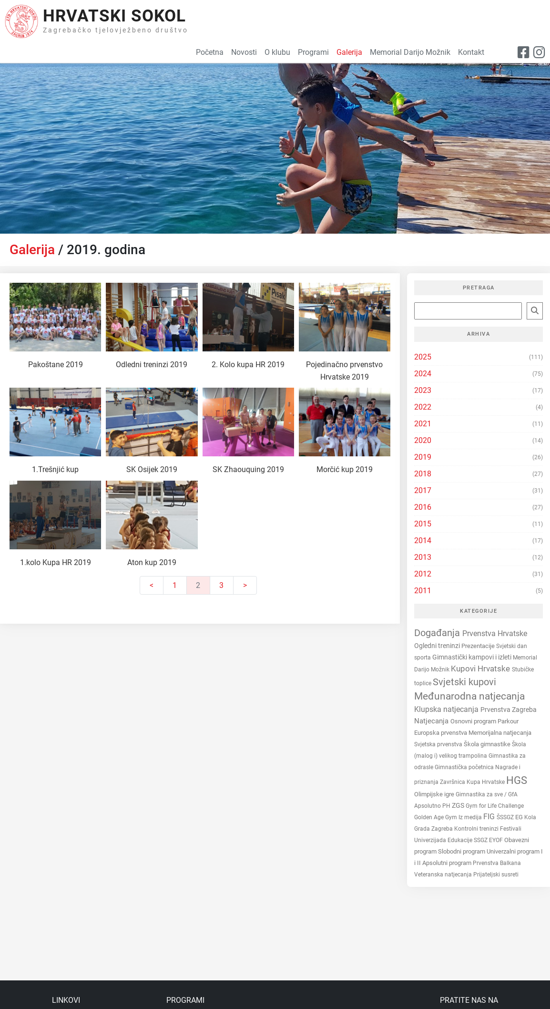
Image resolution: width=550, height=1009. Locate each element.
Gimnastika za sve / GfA (487, 794)
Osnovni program (474, 721)
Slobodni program (462, 851)
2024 (422, 373)
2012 (422, 573)
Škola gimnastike (488, 744)
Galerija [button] (349, 52)
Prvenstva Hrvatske (494, 633)
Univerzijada (431, 840)
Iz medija (470, 817)
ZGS (459, 806)
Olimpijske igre (435, 794)
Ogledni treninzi (437, 645)
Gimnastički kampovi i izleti (472, 657)
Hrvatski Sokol (114, 16)
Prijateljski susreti (496, 874)
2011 (422, 590)
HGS (516, 780)
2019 (422, 457)
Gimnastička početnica (465, 767)
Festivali (510, 828)
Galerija (32, 249)
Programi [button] (313, 52)
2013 (422, 557)
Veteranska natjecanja (443, 874)
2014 (422, 540)
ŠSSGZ (506, 817)
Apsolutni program (447, 862)
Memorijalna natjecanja (500, 732)
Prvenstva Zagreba (508, 709)
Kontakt (471, 52)
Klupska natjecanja (447, 709)
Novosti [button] (244, 52)
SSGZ (481, 840)
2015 (422, 523)
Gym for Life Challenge (495, 806)
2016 (422, 507)
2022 (422, 407)
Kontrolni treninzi (477, 828)
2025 (422, 356)
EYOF (496, 840)
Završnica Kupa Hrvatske (473, 782)
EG (519, 817)
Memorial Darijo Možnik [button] (410, 52)
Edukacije (461, 840)
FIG (490, 816)
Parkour (508, 721)
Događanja (438, 632)
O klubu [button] (277, 52)
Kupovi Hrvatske (481, 668)
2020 (422, 440)
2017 (422, 490)
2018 (422, 473)
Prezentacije (478, 645)
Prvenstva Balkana (497, 863)
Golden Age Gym (436, 817)
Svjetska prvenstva (439, 744)
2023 (422, 390)
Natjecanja (432, 721)
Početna (210, 52)
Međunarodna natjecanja (469, 696)
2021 (422, 423)
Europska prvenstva (441, 732)
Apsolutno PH (433, 806)
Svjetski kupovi (464, 682)
